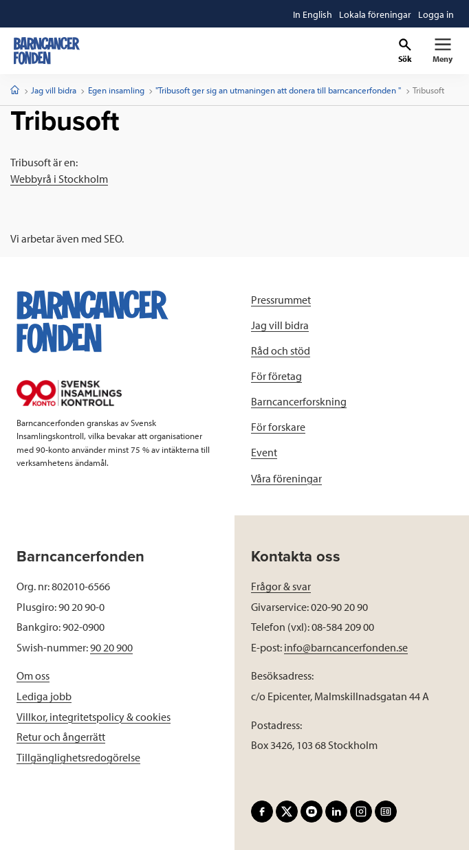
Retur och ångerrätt (61, 736)
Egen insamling (116, 90)
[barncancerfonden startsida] (46, 51)
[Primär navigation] (442, 51)
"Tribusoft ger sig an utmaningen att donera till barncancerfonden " (278, 90)
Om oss (33, 675)
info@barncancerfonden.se (346, 647)
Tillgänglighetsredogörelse (78, 757)
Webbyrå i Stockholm (59, 179)
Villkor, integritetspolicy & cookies (94, 717)
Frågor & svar (281, 586)
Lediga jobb (44, 696)
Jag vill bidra (53, 90)
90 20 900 (111, 647)
